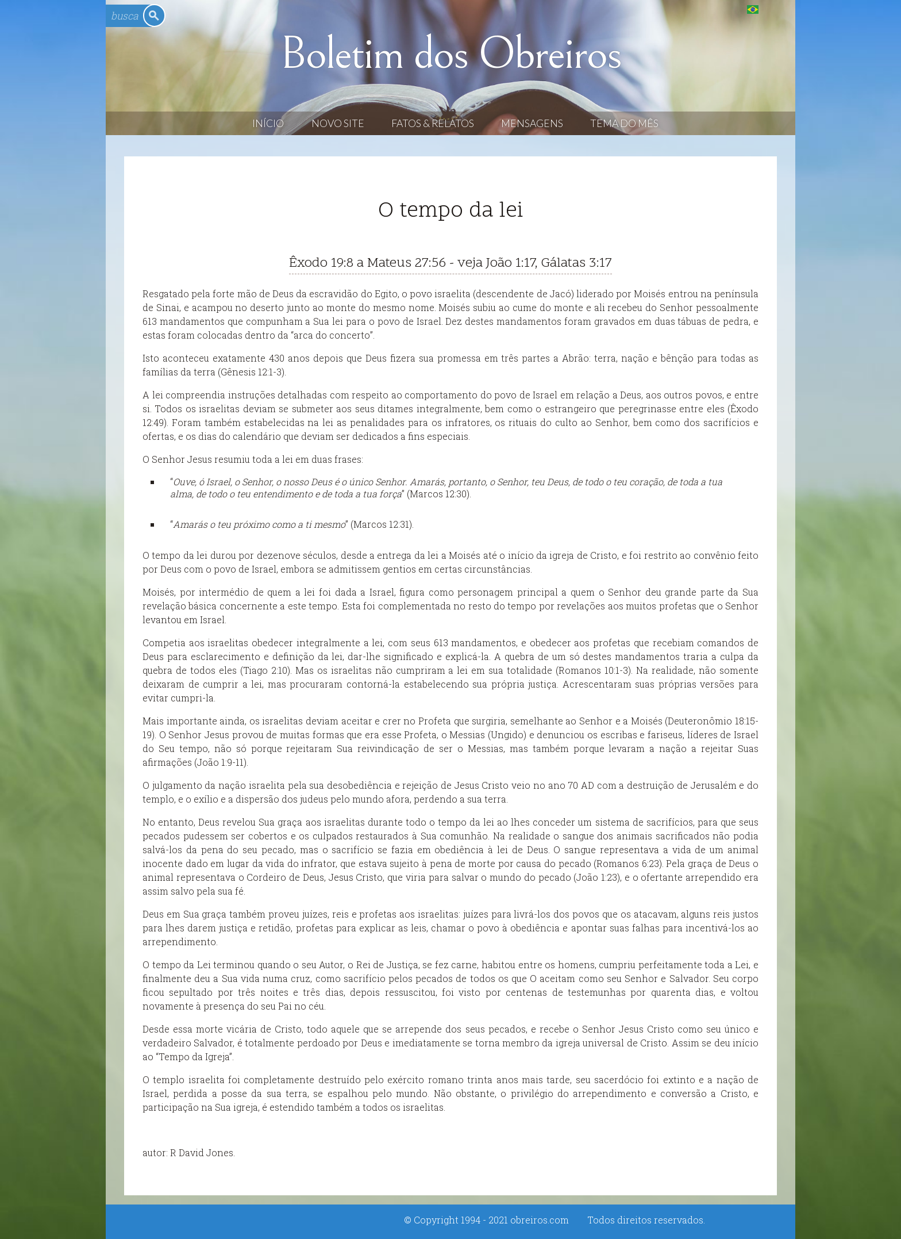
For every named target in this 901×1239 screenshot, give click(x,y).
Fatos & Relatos (432, 123)
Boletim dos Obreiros (450, 54)
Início (268, 123)
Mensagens (532, 123)
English (776, 9)
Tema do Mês (624, 123)
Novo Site (337, 123)
